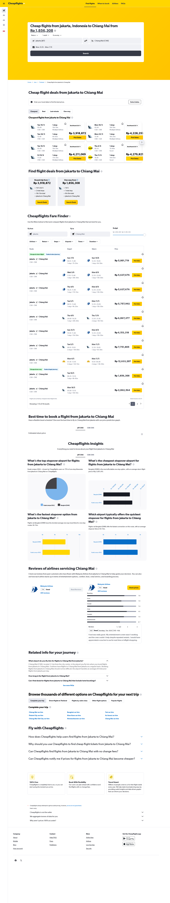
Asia (38, 82)
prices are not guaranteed (77, 783)
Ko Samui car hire (114, 693)
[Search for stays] (4, 15)
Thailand (44, 82)
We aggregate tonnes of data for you (90, 793)
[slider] (147, 235)
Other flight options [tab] (102, 678)
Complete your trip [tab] (40, 678)
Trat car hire (112, 689)
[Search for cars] (4, 20)
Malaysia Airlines (50, 563)
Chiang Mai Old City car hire (42, 696)
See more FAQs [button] (71, 663)
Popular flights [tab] (119, 678)
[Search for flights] (4, 10)
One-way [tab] (70, 111)
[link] (45, 202)
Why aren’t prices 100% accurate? (90, 797)
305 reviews (48, 570)
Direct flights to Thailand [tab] (61, 678)
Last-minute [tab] (57, 111)
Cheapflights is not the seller (90, 789)
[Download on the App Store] (135, 821)
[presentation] (58, 31)
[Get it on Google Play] (135, 816)
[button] (3, 3)
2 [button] (140, 381)
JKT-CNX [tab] (84, 405)
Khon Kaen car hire (77, 693)
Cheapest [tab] (37, 111)
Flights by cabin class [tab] (83, 678)
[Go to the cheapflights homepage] (16, 3)
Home (32, 82)
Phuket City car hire (39, 693)
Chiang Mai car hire (39, 689)
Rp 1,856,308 (45, 30)
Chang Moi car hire (115, 696)
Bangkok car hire (76, 689)
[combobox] (38, 35)
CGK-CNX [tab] (93, 405)
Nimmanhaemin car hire (79, 696)
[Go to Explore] (4, 25)
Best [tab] (47, 111)
